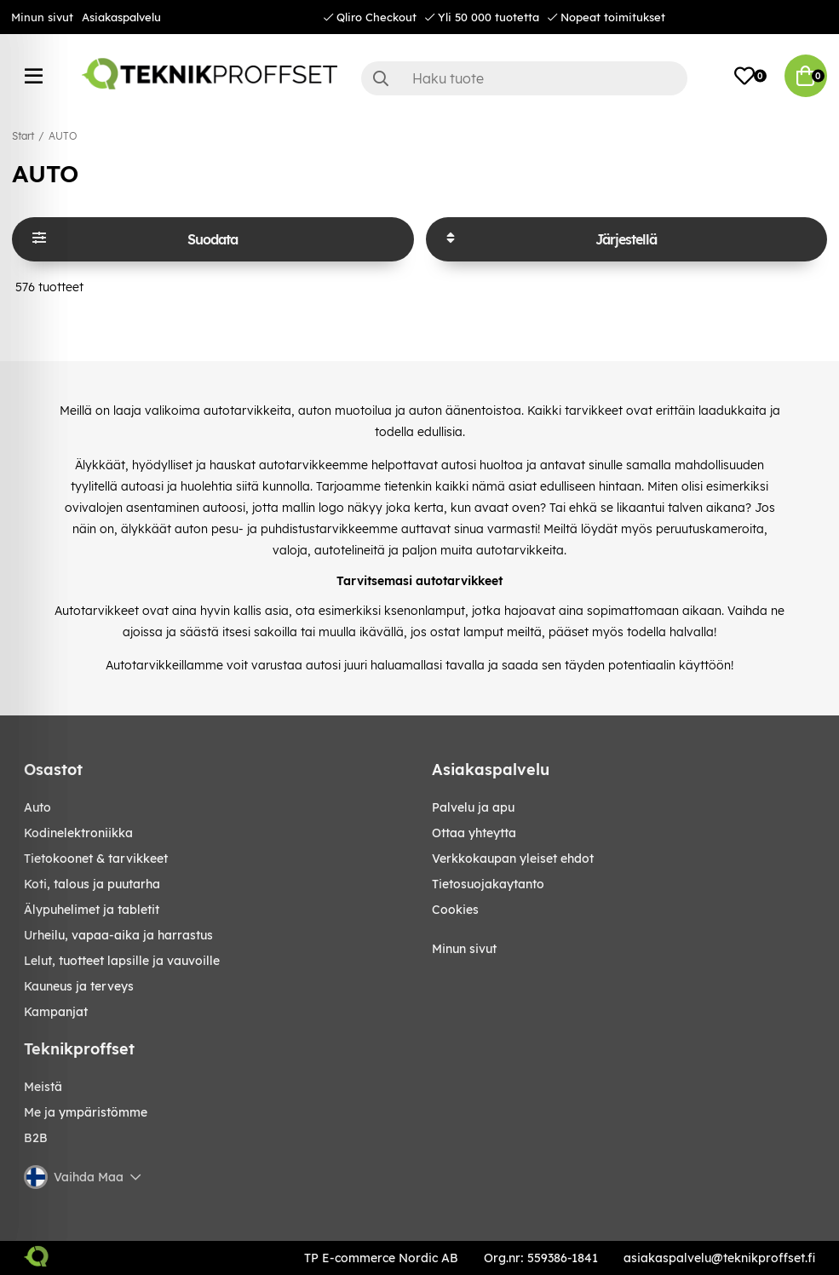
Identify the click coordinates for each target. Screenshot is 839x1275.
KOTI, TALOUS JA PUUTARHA (92, 884)
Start (23, 135)
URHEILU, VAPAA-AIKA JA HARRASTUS (118, 935)
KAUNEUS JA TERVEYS (79, 986)
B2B (36, 1138)
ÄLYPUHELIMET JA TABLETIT (91, 909)
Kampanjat (56, 1011)
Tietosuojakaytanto (488, 884)
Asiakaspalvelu (121, 17)
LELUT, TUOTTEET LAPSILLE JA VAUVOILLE (122, 960)
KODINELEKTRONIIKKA (78, 833)
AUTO (63, 135)
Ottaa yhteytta (474, 833)
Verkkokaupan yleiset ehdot (513, 858)
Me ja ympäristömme (85, 1112)
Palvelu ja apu (473, 807)
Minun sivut (42, 17)
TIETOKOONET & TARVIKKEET (96, 858)
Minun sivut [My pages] (464, 948)
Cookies (455, 909)
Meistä (43, 1086)
